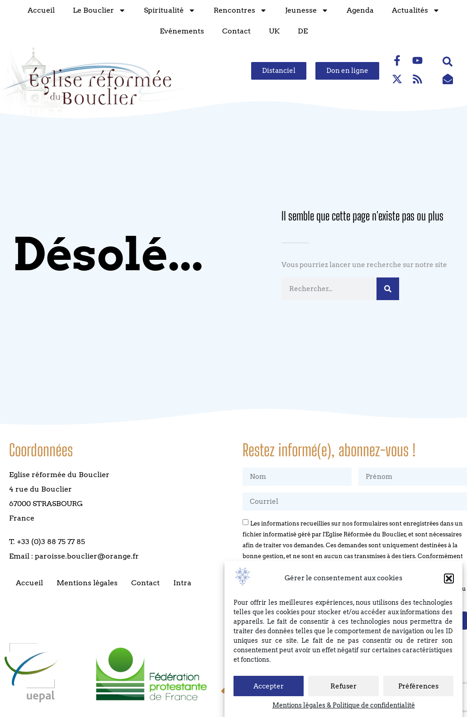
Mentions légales (87, 582)
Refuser (343, 686)
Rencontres (238, 10)
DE (301, 31)
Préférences (418, 686)
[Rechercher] (387, 288)
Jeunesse (305, 10)
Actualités (414, 10)
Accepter (268, 686)
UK (272, 31)
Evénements (180, 31)
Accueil (39, 10)
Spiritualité (168, 10)
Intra (182, 582)
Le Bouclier (97, 10)
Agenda (358, 10)
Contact (234, 31)
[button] (448, 578)
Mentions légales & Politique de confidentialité (343, 705)
